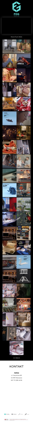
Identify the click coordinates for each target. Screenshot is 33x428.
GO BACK (16, 358)
